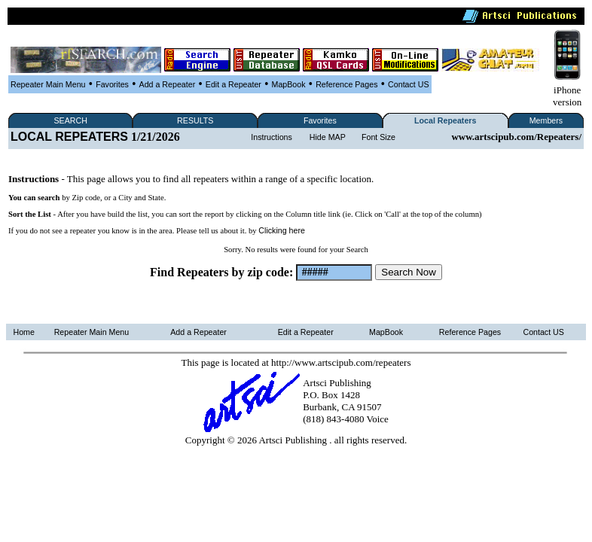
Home (24, 331)
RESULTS (195, 120)
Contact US (408, 84)
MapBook (289, 84)
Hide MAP (328, 137)
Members (546, 120)
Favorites (112, 84)
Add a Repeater (167, 84)
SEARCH (70, 120)
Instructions (271, 137)
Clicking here (281, 230)
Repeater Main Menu (48, 84)
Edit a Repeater (233, 84)
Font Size (378, 137)
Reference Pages (346, 84)
